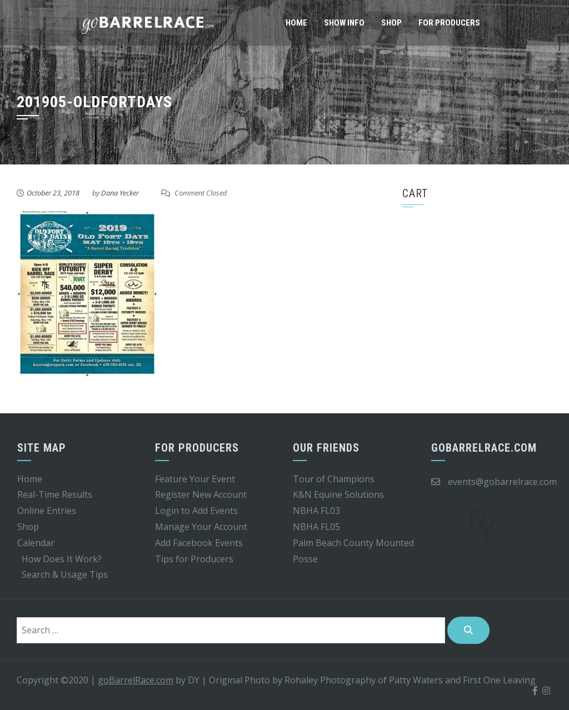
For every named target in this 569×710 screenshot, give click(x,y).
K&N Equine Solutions (338, 494)
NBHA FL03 (316, 510)
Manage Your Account (201, 527)
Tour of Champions (334, 479)
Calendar (35, 543)
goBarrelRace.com (135, 680)
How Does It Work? (62, 559)
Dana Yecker (120, 193)
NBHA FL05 (316, 527)
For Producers (449, 23)
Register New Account (201, 494)
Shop (391, 23)
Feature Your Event (195, 479)
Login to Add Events (196, 510)
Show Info (344, 23)
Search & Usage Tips (65, 574)
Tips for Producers (194, 559)
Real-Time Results (54, 494)
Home (296, 23)
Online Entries (46, 510)
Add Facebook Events (199, 543)
